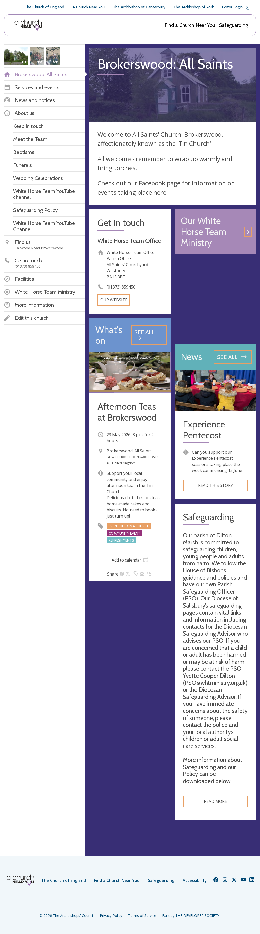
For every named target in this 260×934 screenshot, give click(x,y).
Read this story (215, 485)
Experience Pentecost (204, 430)
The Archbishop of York (193, 7)
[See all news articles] (233, 357)
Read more (215, 801)
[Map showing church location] (215, 299)
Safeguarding (233, 25)
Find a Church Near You (190, 25)
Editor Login (236, 7)
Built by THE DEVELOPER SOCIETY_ (191, 915)
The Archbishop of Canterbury (139, 7)
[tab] (130, 560)
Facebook (152, 183)
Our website (113, 300)
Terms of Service (142, 915)
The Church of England (44, 7)
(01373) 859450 (121, 287)
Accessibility (195, 880)
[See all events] (149, 335)
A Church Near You (88, 7)
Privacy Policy (111, 915)
